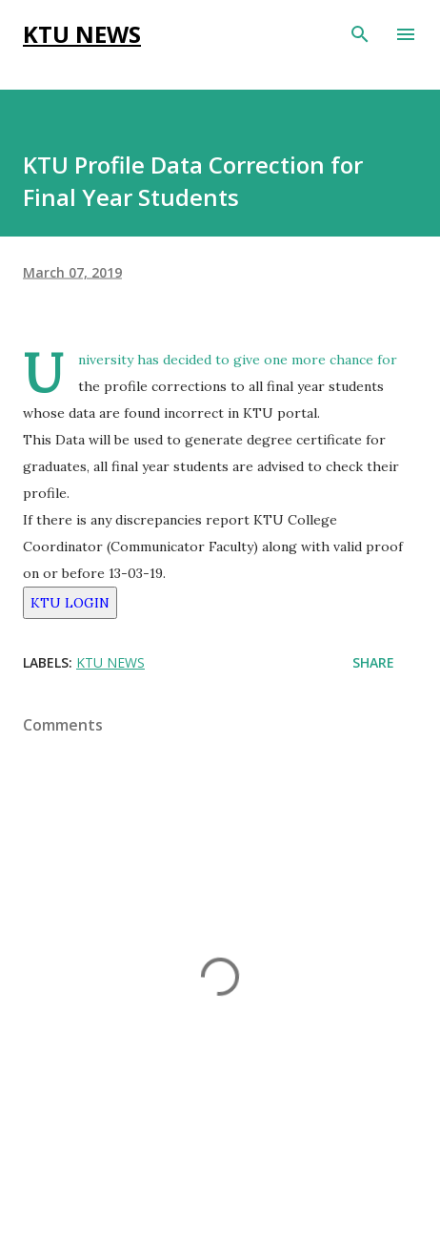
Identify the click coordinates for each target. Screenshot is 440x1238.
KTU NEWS (82, 34)
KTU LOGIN (70, 602)
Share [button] (373, 662)
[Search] (360, 34)
